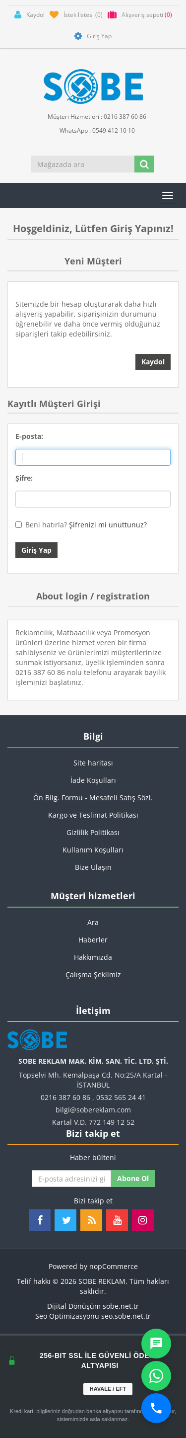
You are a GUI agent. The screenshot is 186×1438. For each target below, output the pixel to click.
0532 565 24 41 (121, 1097)
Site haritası (93, 762)
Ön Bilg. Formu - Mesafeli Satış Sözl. (93, 797)
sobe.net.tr (121, 1306)
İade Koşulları (93, 780)
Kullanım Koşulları (93, 849)
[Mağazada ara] (83, 164)
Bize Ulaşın (93, 867)
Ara (93, 922)
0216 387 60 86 (65, 1097)
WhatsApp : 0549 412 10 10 (93, 130)
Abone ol (133, 1178)
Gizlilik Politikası (93, 832)
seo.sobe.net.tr (126, 1316)
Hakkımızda (93, 957)
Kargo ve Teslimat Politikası (93, 815)
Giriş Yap (36, 550)
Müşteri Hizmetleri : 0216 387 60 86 (93, 116)
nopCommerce (113, 1266)
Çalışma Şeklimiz (93, 974)
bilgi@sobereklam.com (93, 1109)
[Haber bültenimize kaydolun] (71, 1178)
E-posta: (29, 436)
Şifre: (24, 478)
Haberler (93, 939)
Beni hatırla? (46, 524)
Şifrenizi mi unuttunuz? (108, 524)
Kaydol (153, 361)
